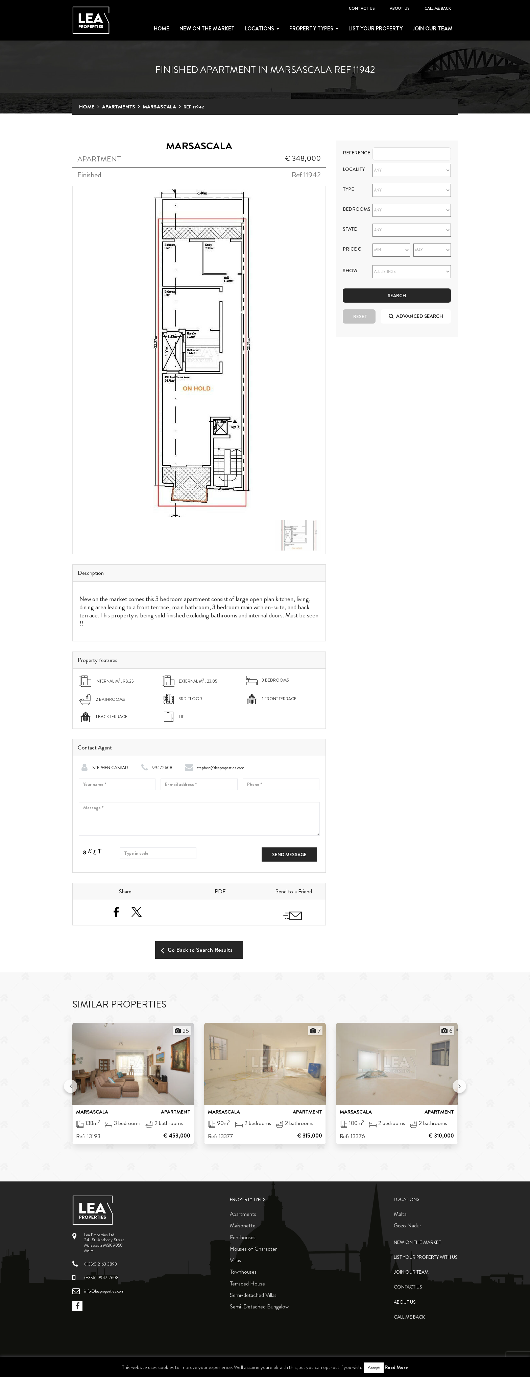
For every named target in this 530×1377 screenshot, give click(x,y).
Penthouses (243, 1237)
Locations (259, 28)
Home (161, 28)
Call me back (438, 8)
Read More (396, 1367)
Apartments (118, 106)
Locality (352, 169)
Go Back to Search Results (197, 950)
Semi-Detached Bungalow (259, 1306)
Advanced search (416, 316)
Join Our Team (433, 28)
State (350, 229)
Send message (289, 854)
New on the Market (207, 28)
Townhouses (243, 1272)
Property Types (248, 1199)
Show (350, 270)
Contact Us (362, 8)
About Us (400, 8)
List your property (375, 28)
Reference (352, 152)
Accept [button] (374, 1368)
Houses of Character (253, 1249)
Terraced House (247, 1283)
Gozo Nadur (407, 1225)
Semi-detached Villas (253, 1295)
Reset (360, 316)
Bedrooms (352, 209)
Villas (235, 1260)
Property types (311, 28)
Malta (400, 1214)
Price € (352, 249)
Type (348, 189)
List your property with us (426, 1257)
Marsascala (159, 106)
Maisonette (243, 1225)
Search (397, 295)
